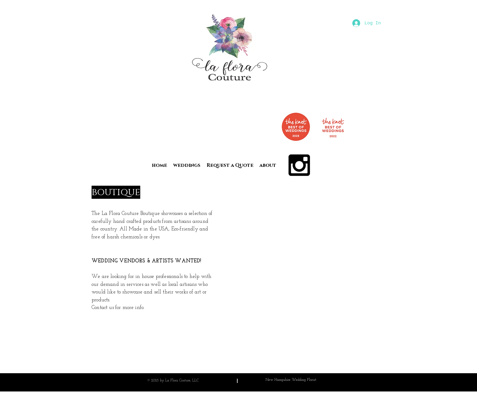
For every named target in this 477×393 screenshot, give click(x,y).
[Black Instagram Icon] (299, 165)
